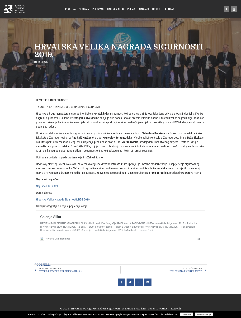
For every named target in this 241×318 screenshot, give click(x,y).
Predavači (98, 9)
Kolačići (176, 308)
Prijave (131, 9)
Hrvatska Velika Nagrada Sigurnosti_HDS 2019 (63, 199)
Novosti (157, 9)
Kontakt (170, 9)
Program (84, 9)
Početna (70, 9)
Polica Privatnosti (158, 308)
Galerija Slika (115, 9)
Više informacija (204, 314)
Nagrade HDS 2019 (47, 186)
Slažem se (186, 314)
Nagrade (144, 9)
